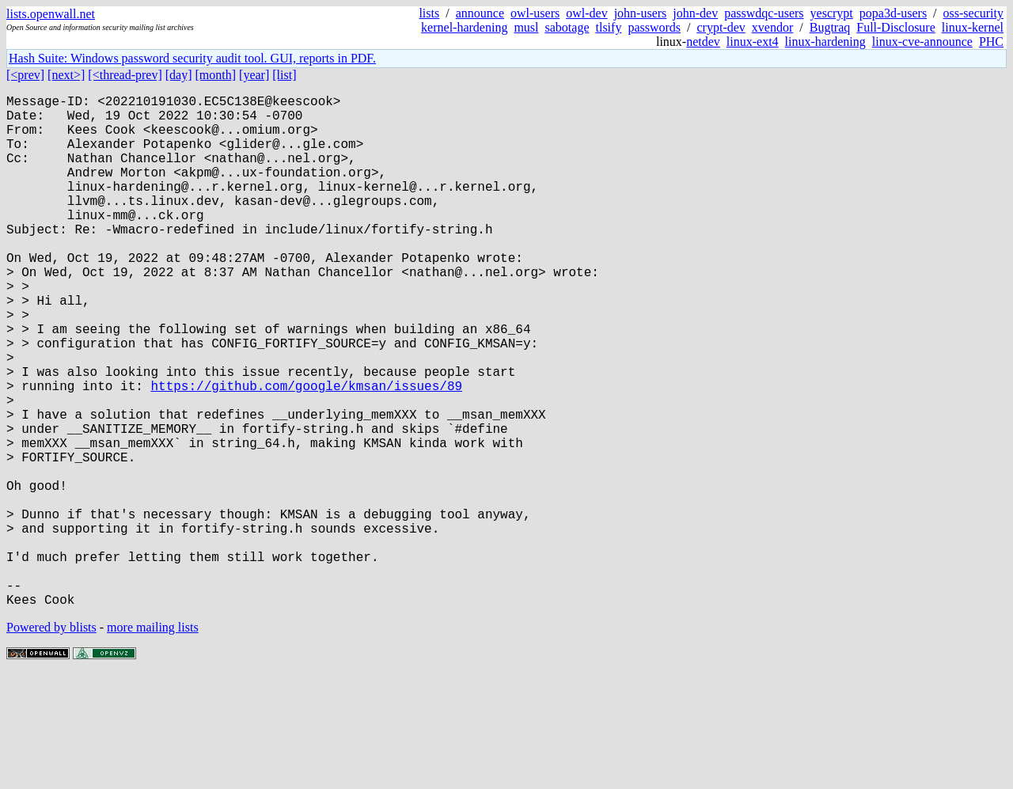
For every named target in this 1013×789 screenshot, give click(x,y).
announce (480, 13)
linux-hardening (825, 41)
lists (429, 13)
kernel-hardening (464, 27)
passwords (654, 27)
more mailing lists (153, 741)
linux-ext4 (753, 41)
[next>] (66, 75)
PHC (991, 41)
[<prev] (25, 75)
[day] (178, 75)
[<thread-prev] (124, 75)
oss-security (973, 13)
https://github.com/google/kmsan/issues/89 (306, 452)
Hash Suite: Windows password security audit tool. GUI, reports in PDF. (192, 58)
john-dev (695, 13)
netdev (703, 41)
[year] (254, 75)
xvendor (772, 27)
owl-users (535, 13)
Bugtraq (830, 27)
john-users (640, 13)
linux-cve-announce (922, 41)
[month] (216, 75)
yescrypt (831, 13)
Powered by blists (51, 741)
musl (526, 27)
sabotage (567, 27)
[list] (284, 75)
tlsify (608, 27)
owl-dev (586, 13)
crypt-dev (721, 27)
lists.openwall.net (50, 14)
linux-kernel (973, 27)
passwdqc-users (763, 13)
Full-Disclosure (895, 27)
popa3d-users (893, 13)
